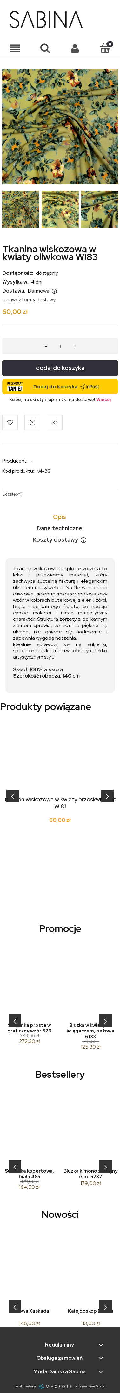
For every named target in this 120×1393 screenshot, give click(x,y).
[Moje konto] (75, 48)
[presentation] (12, 796)
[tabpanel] (60, 625)
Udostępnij (12, 494)
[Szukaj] (45, 48)
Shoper (100, 1386)
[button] (15, 48)
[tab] (60, 516)
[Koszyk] (105, 48)
